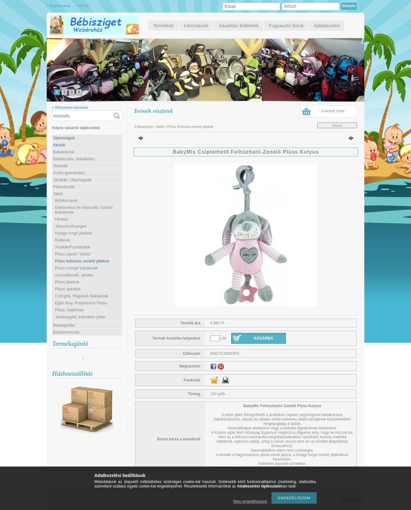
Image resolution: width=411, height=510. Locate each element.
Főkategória (144, 127)
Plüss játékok (67, 282)
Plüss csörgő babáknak (76, 268)
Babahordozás (66, 332)
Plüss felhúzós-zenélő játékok (82, 261)
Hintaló (61, 219)
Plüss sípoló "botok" (73, 254)
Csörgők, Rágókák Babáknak (81, 296)
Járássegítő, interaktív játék (80, 317)
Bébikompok (66, 200)
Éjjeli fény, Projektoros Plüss (81, 303)
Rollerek (62, 240)
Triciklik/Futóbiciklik (72, 247)
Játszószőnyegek (71, 226)
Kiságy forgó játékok (73, 233)
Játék (160, 127)
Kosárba (263, 338)
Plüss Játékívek (69, 310)
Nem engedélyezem (250, 501)
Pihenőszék (63, 186)
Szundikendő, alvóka (74, 275)
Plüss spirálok (67, 289)
